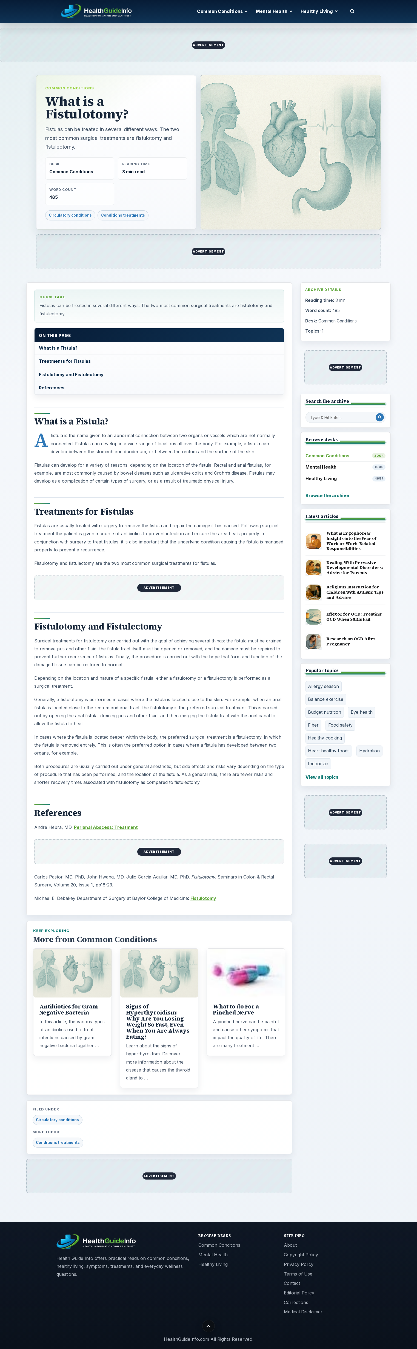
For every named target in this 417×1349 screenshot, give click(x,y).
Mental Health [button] (274, 11)
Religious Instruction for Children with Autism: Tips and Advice (355, 592)
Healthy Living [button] (319, 11)
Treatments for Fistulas (65, 361)
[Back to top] (208, 1326)
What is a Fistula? (58, 348)
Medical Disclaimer (303, 1311)
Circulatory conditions (70, 215)
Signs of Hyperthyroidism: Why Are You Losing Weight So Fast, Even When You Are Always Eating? (158, 1022)
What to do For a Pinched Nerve (236, 1009)
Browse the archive (327, 495)
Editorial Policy (299, 1293)
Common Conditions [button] (222, 11)
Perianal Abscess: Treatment (106, 827)
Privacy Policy (298, 1264)
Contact (292, 1283)
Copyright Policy (301, 1254)
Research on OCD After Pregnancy (351, 641)
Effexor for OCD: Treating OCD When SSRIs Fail (354, 616)
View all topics (322, 777)
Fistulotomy (203, 898)
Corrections (296, 1302)
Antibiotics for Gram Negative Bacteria (68, 1009)
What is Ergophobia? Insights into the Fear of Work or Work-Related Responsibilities (351, 540)
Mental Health (345, 467)
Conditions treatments (123, 215)
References (51, 387)
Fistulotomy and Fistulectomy (71, 374)
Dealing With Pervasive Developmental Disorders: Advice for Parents (354, 568)
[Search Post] (380, 417)
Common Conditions (69, 88)
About (290, 1245)
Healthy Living (345, 478)
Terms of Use (298, 1274)
